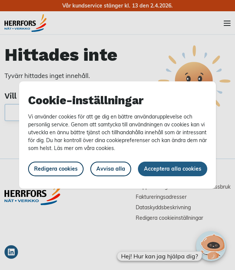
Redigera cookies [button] (56, 168)
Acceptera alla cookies (172, 168)
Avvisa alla (110, 168)
